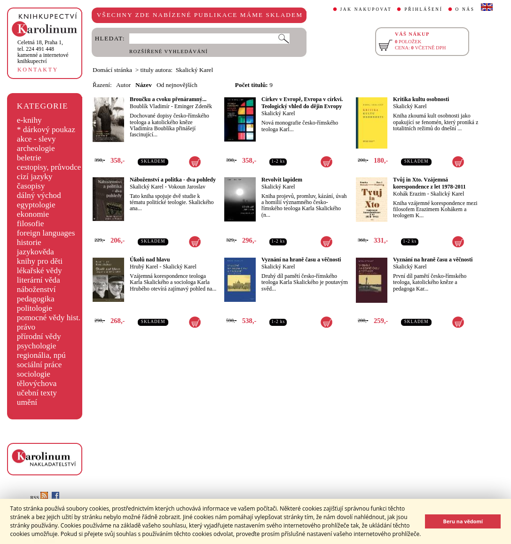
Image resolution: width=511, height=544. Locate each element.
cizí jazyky (35, 176)
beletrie (29, 157)
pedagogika (36, 298)
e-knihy (29, 120)
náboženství (36, 289)
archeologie (36, 148)
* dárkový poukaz (46, 129)
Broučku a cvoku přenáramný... (168, 99)
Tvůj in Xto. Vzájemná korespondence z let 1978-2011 (429, 183)
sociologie (33, 374)
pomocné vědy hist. (48, 317)
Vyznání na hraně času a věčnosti (301, 259)
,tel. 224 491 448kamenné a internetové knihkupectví (43, 51)
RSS (39, 497)
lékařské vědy (39, 270)
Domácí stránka (112, 69)
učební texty (37, 392)
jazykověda (35, 251)
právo (26, 327)
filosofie (30, 223)
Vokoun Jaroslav (186, 186)
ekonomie (33, 214)
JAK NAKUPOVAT (366, 9)
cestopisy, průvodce (49, 167)
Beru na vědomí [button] (463, 521)
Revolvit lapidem (281, 179)
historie (29, 242)
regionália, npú (41, 355)
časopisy (31, 185)
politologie (34, 308)
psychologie (36, 345)
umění (27, 402)
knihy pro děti (40, 261)
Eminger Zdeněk (193, 106)
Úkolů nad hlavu (150, 259)
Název (143, 84)
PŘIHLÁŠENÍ (423, 9)
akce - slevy (36, 138)
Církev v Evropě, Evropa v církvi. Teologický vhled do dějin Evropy (302, 103)
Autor (123, 84)
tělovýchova (37, 383)
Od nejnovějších (177, 84)
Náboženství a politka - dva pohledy (173, 179)
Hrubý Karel (144, 266)
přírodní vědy (39, 336)
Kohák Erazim (409, 193)
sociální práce (39, 364)
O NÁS (465, 9)
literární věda (38, 280)
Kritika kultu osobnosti (421, 99)
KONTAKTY (37, 69)
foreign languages (46, 233)
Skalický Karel (278, 113)
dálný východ (39, 195)
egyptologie (36, 204)
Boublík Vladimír (150, 106)
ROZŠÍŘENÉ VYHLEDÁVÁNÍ (168, 51)
